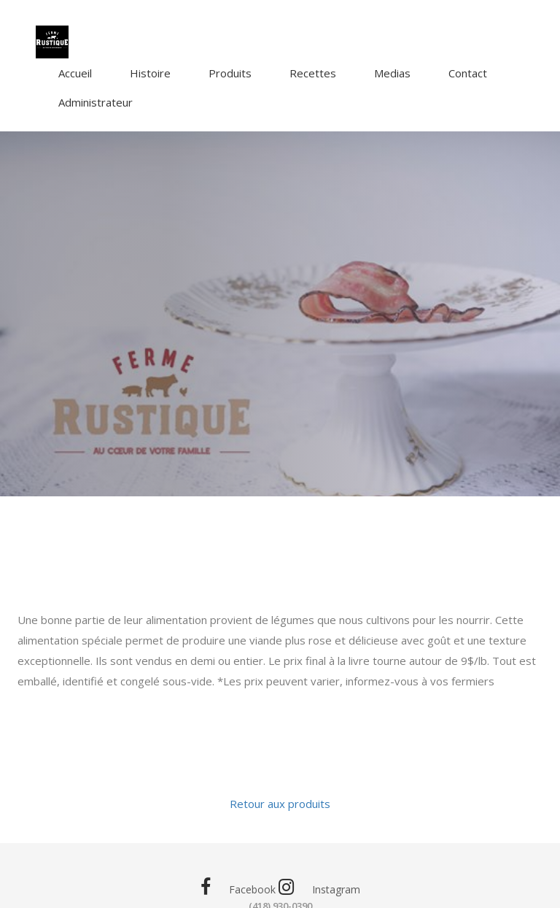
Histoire (150, 73)
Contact (467, 73)
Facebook (238, 887)
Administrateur (95, 102)
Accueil (75, 73)
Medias (392, 73)
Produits (230, 73)
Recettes (312, 73)
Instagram (319, 887)
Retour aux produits (280, 803)
